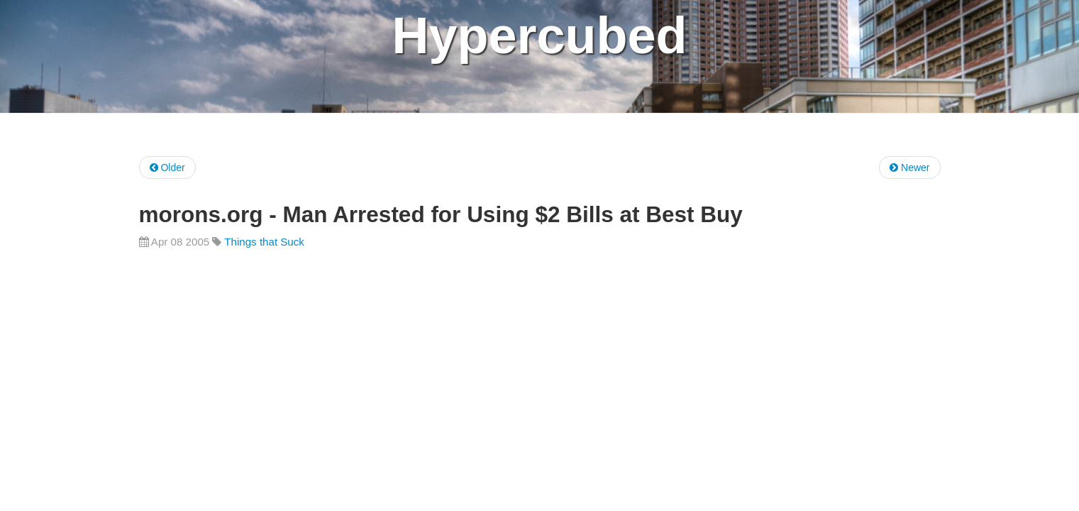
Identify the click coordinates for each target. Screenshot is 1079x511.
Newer (909, 167)
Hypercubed (539, 35)
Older (167, 167)
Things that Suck (264, 242)
